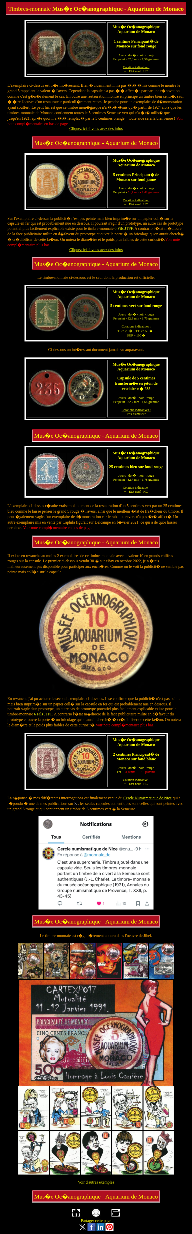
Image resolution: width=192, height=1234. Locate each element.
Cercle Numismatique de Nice (147, 798)
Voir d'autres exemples (96, 1182)
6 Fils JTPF (123, 228)
